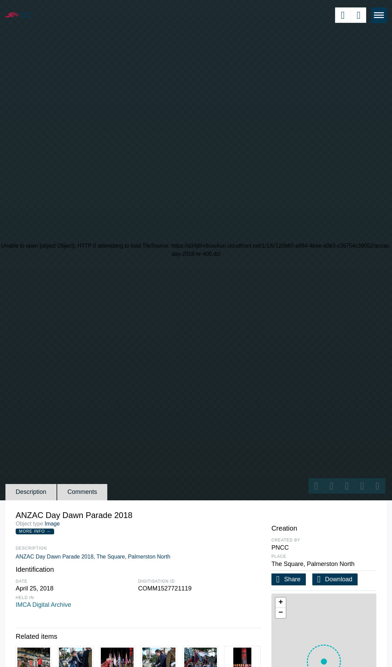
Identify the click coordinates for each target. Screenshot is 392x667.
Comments (82, 491)
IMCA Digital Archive (43, 604)
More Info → (35, 531)
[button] (281, 603)
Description (31, 491)
